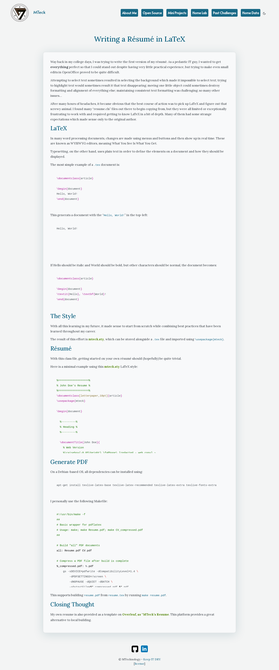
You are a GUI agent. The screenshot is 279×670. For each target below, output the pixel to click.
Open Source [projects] (152, 13)
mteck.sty (96, 339)
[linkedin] (144, 648)
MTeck (28, 13)
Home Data (250, 13)
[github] (135, 648)
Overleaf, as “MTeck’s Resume (145, 614)
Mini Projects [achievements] (177, 13)
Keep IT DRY (152, 659)
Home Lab (199, 13)
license (139, 663)
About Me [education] (129, 13)
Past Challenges (224, 13)
